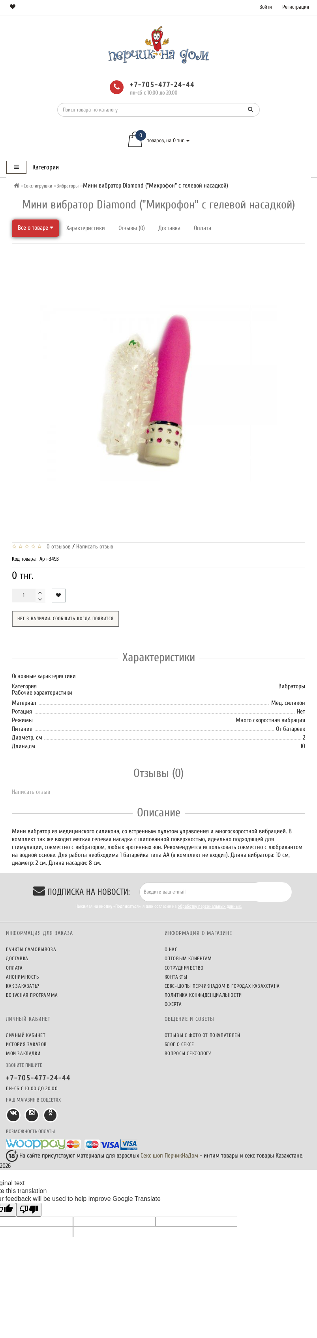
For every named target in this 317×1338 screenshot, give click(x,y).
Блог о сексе (179, 1044)
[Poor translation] (28, 1210)
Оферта (173, 1004)
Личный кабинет (25, 1035)
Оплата (202, 228)
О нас (171, 949)
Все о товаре (35, 227)
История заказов (26, 1044)
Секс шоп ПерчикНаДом (169, 1155)
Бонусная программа (32, 995)
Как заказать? (22, 986)
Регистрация (295, 7)
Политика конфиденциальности (203, 995)
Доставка (169, 228)
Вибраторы (67, 186)
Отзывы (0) (131, 228)
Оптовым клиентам (188, 958)
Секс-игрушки (38, 186)
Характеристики (85, 228)
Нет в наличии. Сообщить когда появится (65, 618)
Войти (265, 7)
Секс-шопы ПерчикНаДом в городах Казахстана (222, 986)
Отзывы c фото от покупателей (202, 1035)
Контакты (176, 977)
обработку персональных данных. (210, 906)
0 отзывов (57, 546)
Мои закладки (23, 1053)
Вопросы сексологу (188, 1053)
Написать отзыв (94, 546)
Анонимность (22, 977)
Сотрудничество (184, 968)
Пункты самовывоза (31, 949)
